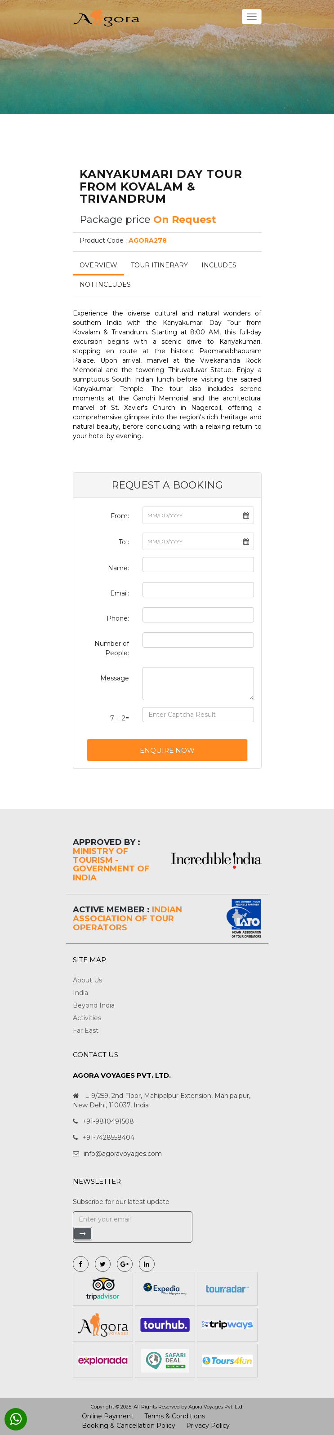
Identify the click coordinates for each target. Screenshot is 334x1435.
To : (124, 542)
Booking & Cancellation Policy (128, 1426)
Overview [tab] (98, 265)
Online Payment (108, 1416)
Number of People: (111, 648)
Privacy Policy (208, 1426)
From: (120, 516)
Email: (119, 593)
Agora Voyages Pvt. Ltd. (215, 1407)
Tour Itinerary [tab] (159, 265)
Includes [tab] (218, 265)
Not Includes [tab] (105, 284)
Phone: (118, 618)
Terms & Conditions (174, 1416)
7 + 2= (119, 718)
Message (114, 678)
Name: (118, 568)
